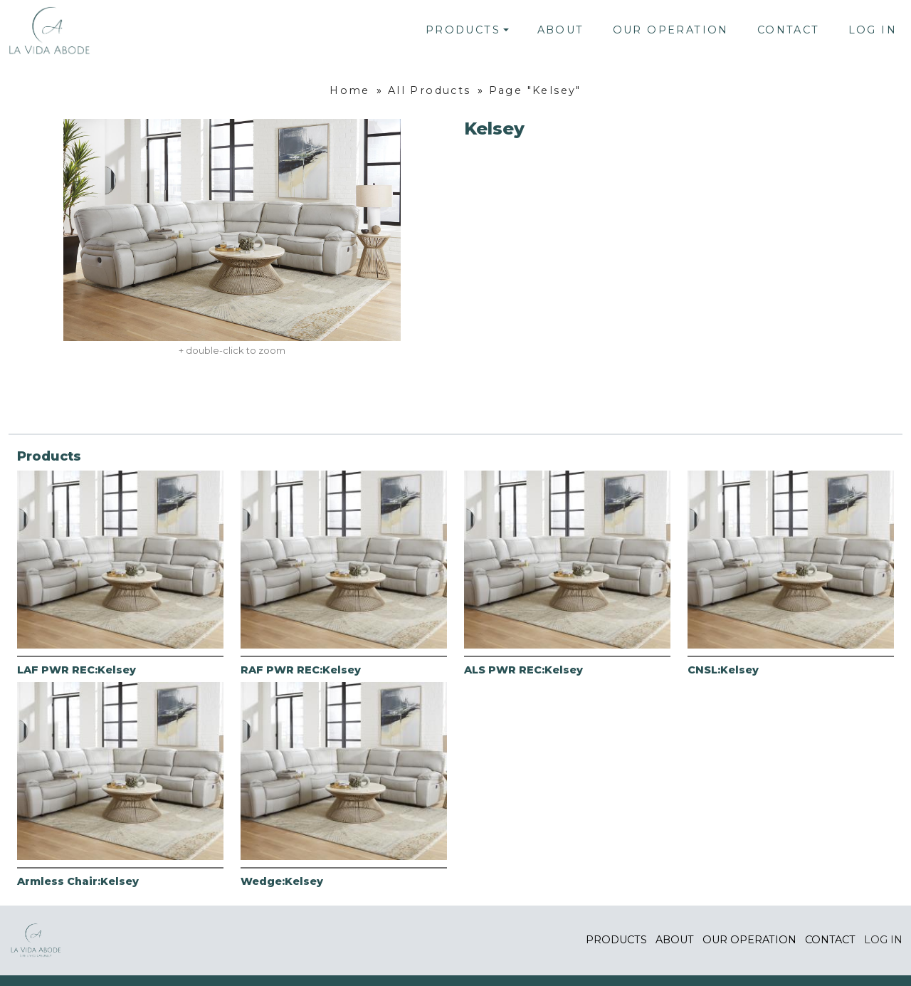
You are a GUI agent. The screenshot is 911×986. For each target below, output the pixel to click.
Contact (788, 29)
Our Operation (671, 29)
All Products (429, 90)
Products (616, 939)
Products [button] (463, 29)
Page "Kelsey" (535, 90)
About (560, 29)
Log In (872, 29)
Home (350, 90)
